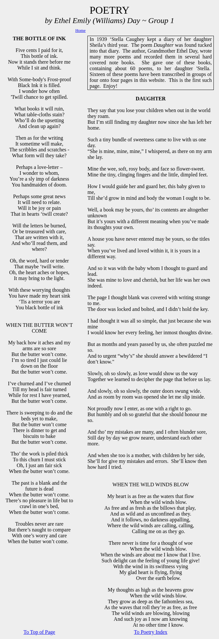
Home (80, 30)
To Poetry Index (150, 632)
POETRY (110, 10)
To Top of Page (39, 632)
